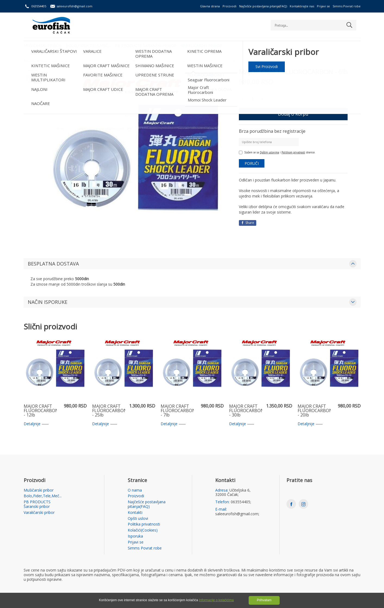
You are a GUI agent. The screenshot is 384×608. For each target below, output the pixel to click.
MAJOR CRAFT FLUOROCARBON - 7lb (177, 411)
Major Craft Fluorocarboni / (159, 61)
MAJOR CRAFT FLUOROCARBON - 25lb (108, 411)
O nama (135, 490)
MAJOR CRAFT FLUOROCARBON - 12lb (40, 411)
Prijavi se (323, 6)
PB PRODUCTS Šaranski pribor (147, 45)
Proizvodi (229, 6)
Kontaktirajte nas (302, 6)
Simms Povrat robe (347, 6)
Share (247, 222)
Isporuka (135, 536)
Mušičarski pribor (42, 45)
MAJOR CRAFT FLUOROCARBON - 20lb (314, 411)
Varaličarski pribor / (65, 61)
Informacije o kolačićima (216, 600)
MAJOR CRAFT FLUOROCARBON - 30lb (245, 411)
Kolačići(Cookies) (143, 530)
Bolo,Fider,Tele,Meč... (89, 45)
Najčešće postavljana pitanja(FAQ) (263, 6)
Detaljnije (36, 424)
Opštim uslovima (269, 152)
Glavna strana (210, 6)
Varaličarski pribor (204, 45)
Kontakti (135, 512)
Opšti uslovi (138, 518)
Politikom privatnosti (293, 152)
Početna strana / (36, 61)
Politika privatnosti (144, 524)
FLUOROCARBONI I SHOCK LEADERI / (109, 61)
